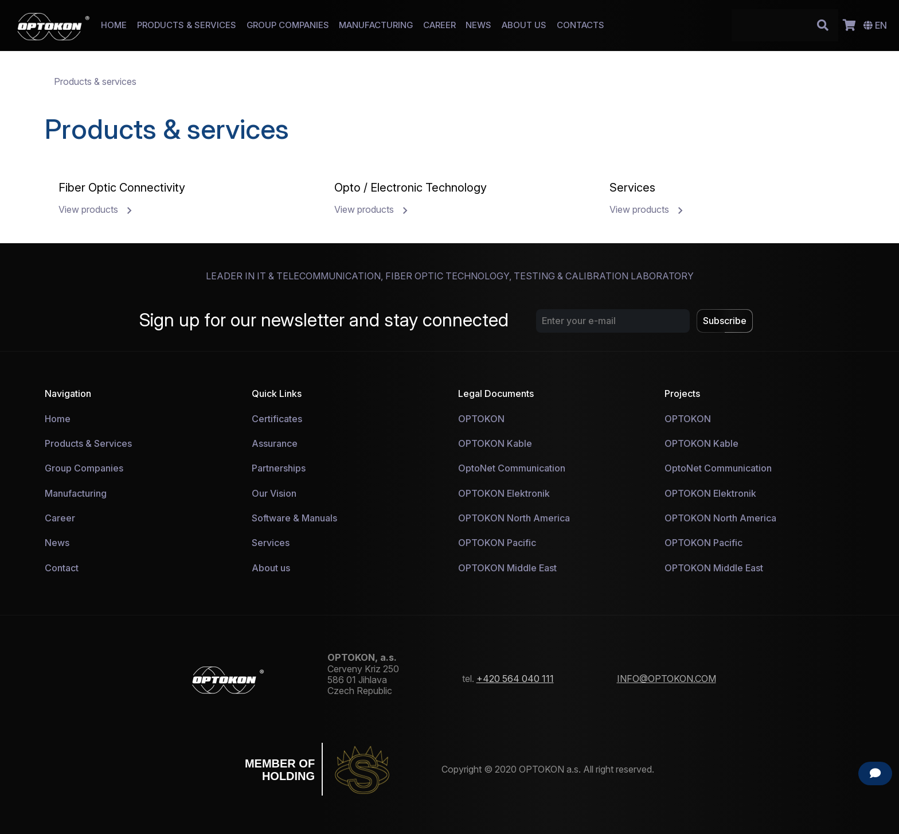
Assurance (275, 443)
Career (60, 518)
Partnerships (279, 468)
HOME (114, 25)
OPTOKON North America (514, 518)
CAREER (439, 25)
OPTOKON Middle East (507, 568)
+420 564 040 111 (515, 678)
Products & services (95, 81)
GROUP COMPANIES (288, 25)
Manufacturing (76, 493)
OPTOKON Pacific (497, 542)
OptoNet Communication (511, 468)
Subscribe (724, 320)
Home (58, 418)
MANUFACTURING (376, 25)
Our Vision (274, 493)
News (57, 542)
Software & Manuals (294, 518)
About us (271, 568)
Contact (62, 568)
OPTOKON (481, 418)
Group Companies (84, 468)
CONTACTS (580, 25)
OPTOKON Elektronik (504, 493)
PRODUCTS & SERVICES (186, 25)
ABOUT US (524, 25)
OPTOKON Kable (495, 443)
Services (271, 542)
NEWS (478, 25)
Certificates (277, 418)
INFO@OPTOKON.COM (666, 678)
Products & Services (88, 443)
